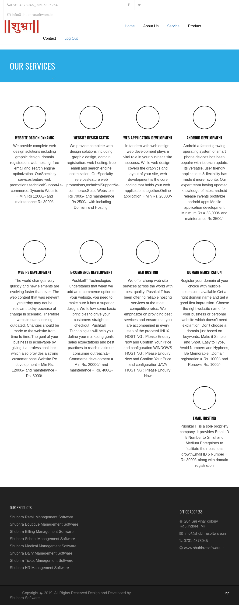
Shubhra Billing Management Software (42, 532)
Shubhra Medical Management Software (43, 546)
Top (226, 593)
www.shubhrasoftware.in (204, 548)
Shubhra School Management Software (42, 539)
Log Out (71, 38)
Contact (49, 38)
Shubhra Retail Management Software (41, 517)
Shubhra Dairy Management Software (41, 553)
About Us (151, 26)
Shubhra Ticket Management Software (41, 561)
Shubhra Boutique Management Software (44, 524)
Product (194, 26)
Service (173, 26)
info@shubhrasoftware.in (30, 15)
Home (130, 26)
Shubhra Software (25, 598)
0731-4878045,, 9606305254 (32, 5)
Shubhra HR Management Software (39, 568)
